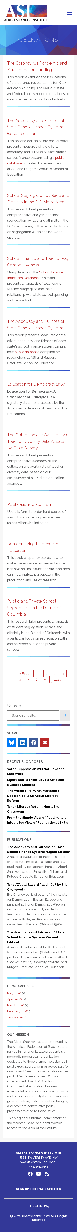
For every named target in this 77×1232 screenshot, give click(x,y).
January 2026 (17, 1017)
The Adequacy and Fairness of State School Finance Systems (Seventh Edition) (36, 937)
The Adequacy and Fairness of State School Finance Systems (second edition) (35, 127)
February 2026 (17, 1011)
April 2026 (14, 999)
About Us (36, 1206)
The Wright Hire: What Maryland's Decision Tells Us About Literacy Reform (33, 796)
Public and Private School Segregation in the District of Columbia (34, 608)
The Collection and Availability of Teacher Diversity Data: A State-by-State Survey (38, 441)
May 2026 (14, 993)
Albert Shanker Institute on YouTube (38, 1174)
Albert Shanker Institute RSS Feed (47, 1174)
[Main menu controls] (70, 12)
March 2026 (15, 1005)
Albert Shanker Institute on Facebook (30, 1174)
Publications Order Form (30, 504)
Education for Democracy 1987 (36, 384)
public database (27, 352)
